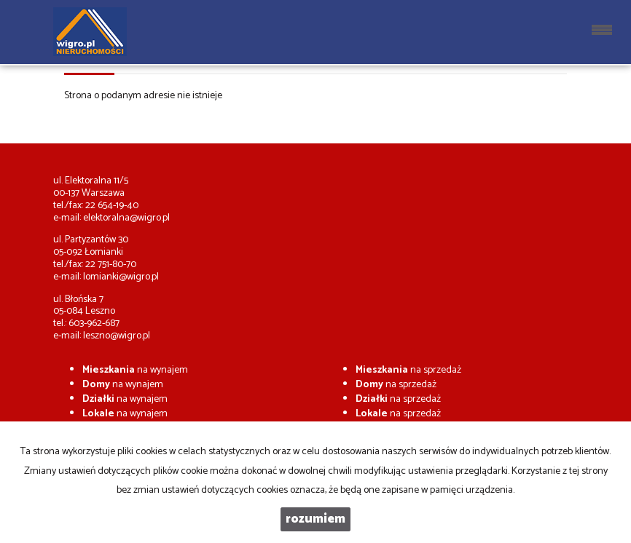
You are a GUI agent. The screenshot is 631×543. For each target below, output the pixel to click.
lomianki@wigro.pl (121, 277)
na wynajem (135, 370)
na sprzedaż (408, 370)
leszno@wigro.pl (116, 336)
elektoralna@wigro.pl (126, 218)
